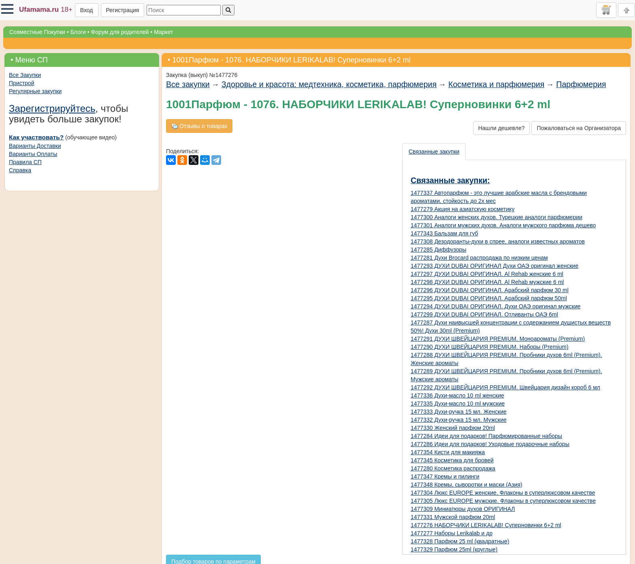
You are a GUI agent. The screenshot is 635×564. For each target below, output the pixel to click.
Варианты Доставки (35, 146)
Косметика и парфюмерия (496, 84)
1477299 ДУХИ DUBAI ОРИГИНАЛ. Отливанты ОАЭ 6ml (484, 314)
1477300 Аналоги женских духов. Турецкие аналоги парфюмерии (496, 217)
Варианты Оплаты (33, 154)
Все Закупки (25, 75)
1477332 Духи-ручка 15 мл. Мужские (459, 420)
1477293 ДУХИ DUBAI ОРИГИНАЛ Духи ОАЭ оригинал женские (494, 266)
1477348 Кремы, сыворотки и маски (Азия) (466, 484)
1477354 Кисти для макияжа (448, 452)
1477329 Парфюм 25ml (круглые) (454, 549)
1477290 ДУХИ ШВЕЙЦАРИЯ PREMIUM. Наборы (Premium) (490, 347)
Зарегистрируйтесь (52, 108)
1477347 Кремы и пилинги (445, 476)
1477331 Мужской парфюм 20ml (453, 517)
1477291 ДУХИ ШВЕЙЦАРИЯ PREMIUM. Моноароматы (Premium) (498, 338)
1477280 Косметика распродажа (453, 468)
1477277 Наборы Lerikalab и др (451, 533)
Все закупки (188, 84)
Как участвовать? (36, 137)
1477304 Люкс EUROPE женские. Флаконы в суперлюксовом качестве (503, 492)
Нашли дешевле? (501, 128)
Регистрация (122, 10)
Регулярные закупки (35, 91)
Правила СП (25, 162)
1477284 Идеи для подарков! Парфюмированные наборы (486, 436)
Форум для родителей (120, 32)
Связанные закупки (434, 151)
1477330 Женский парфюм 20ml (453, 428)
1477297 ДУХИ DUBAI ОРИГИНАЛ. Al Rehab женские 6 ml (487, 274)
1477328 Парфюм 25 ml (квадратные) (460, 541)
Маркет (163, 32)
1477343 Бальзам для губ (444, 233)
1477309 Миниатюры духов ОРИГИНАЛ (463, 509)
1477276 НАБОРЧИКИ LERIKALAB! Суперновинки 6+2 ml (486, 525)
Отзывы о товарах (199, 126)
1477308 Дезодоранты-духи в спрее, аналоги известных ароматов (498, 241)
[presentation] (434, 151)
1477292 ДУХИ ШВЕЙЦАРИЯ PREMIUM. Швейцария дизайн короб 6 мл (505, 387)
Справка (20, 170)
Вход (86, 10)
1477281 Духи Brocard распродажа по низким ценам (479, 257)
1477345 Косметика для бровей (452, 460)
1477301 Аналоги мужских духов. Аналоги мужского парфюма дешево (503, 225)
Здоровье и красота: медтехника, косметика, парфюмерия (329, 84)
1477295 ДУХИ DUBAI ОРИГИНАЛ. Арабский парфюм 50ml (489, 298)
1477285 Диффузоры (438, 249)
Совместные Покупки (37, 32)
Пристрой (21, 83)
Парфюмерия (581, 84)
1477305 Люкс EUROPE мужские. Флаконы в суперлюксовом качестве (503, 501)
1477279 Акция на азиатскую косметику (462, 209)
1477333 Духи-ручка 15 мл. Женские (459, 411)
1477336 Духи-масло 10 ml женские (457, 395)
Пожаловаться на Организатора (579, 128)
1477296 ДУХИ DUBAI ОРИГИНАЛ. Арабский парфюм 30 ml (490, 290)
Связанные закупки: (450, 180)
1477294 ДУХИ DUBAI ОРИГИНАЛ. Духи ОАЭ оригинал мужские (496, 306)
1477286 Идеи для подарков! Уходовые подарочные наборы (490, 444)
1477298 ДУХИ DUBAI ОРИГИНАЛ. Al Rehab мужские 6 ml (487, 282)
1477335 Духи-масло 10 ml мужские (458, 403)
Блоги (78, 32)
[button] (7, 9)
